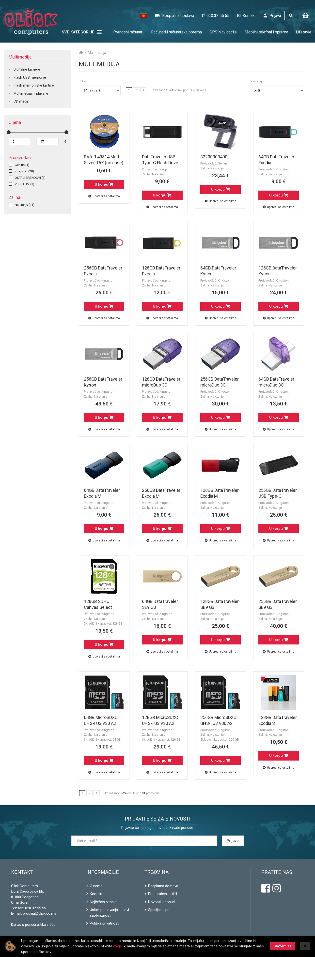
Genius (22, 165)
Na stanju (24, 205)
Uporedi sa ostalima (104, 196)
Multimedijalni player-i (31, 93)
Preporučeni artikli (162, 894)
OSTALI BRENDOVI (30, 177)
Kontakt (96, 894)
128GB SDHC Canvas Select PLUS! (98, 607)
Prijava (233, 840)
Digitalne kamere (27, 69)
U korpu (104, 184)
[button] (143, 15)
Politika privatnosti (104, 923)
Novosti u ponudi (161, 902)
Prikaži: (83, 81)
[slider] (9, 132)
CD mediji (21, 101)
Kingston (24, 171)
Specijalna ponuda (162, 910)
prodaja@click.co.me (39, 913)
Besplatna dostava (163, 886)
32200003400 (213, 156)
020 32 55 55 (35, 908)
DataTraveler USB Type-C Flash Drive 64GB (160, 162)
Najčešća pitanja (103, 902)
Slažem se (283, 946)
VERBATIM (24, 184)
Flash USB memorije (30, 77)
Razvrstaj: (256, 81)
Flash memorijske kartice (34, 85)
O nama (96, 886)
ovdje (117, 946)
